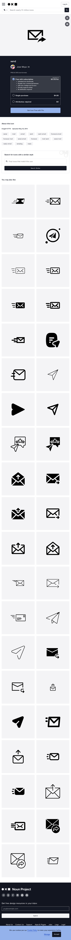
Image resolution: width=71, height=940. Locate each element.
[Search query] (35, 161)
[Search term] (37, 10)
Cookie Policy (32, 930)
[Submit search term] (67, 10)
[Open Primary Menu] (3, 4)
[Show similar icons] (67, 24)
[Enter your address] (35, 908)
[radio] (35, 84)
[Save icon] (67, 18)
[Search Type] (5, 10)
